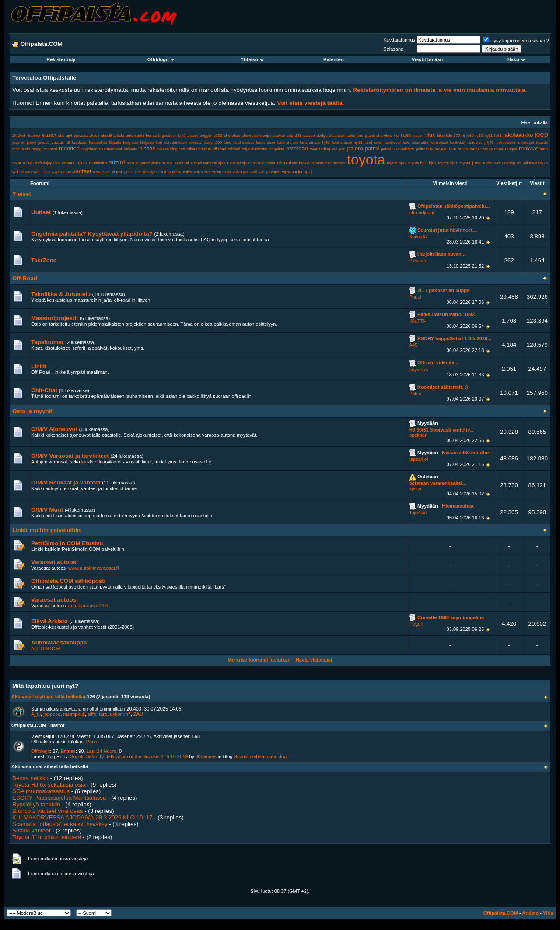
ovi (334, 149)
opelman (418, 435)
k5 (68, 142)
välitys (264, 172)
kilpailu (115, 142)
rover (16, 163)
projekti (441, 149)
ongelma (276, 149)
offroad (234, 149)
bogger (206, 135)
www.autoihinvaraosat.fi (93, 568)
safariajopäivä (47, 163)
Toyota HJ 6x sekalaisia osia (48, 784)
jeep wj (18, 142)
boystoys (418, 369)
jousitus (57, 142)
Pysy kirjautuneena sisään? (516, 40)
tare (103, 714)
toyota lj (466, 163)
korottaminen (175, 142)
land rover (374, 142)
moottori (69, 148)
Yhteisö (252, 59)
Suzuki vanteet (31, 830)
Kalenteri (333, 59)
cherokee (232, 135)
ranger (475, 149)
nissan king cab (171, 149)
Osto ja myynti (32, 411)
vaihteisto (41, 172)
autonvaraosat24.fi (88, 605)
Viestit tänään (427, 59)
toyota (366, 159)
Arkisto (530, 913)
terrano (338, 163)
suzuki (117, 162)
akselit (106, 135)
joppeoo (51, 714)
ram (452, 149)
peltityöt (407, 149)
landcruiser (265, 142)
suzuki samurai (175, 163)
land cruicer (243, 142)
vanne (65, 172)
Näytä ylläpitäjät (314, 659)
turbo (487, 163)
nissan (147, 148)
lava (406, 142)
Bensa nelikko (30, 778)
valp (55, 172)
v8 (519, 163)
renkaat (528, 148)
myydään (89, 149)
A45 (413, 345)
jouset (43, 142)
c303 (218, 135)
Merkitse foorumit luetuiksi (258, 659)
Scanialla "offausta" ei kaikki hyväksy (59, 824)
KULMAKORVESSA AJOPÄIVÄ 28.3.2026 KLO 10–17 (82, 817)
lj (484, 142)
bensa (151, 135)
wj (284, 172)
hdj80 (406, 135)
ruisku (28, 163)
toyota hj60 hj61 (422, 163)
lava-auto (420, 142)
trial (478, 163)
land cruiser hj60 (315, 142)
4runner (34, 135)
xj (305, 172)
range (463, 149)
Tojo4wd (418, 512)
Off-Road (24, 278)
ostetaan (297, 148)
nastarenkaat (110, 149)
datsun (309, 135)
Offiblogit (161, 59)
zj (310, 172)
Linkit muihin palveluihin (46, 530)
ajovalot (81, 135)
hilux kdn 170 (448, 135)
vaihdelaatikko (535, 163)
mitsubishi (21, 149)
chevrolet (250, 135)
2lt (14, 135)
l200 (218, 142)
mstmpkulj (74, 714)
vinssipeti (150, 172)
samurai (69, 163)
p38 (342, 149)
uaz (497, 163)
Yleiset (21, 194)
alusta (119, 135)
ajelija (415, 488)
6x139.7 (49, 135)
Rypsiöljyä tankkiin (36, 804)
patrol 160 (390, 149)
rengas (511, 149)
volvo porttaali (245, 172)
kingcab (147, 142)
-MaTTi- (417, 321)
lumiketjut (526, 142)
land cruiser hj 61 (347, 142)
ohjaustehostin (254, 149)
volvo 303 (202, 172)
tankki (304, 163)
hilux (429, 135)
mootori (50, 149)
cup (290, 135)
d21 (298, 135)
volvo (187, 172)
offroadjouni (421, 212)
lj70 (490, 142)
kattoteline (98, 142)
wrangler (295, 172)
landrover (393, 142)
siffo (92, 714)
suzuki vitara (264, 163)
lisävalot (474, 142)
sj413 (82, 163)
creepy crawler (272, 135)
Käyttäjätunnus (399, 39)
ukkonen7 (120, 714)
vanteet (82, 171)
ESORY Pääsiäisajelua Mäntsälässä (59, 797)
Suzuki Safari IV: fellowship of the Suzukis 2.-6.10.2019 (129, 756)
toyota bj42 (396, 163)
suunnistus (97, 163)
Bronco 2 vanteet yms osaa (47, 811)
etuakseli (337, 135)
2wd (21, 135)
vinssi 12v (132, 172)
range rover (493, 149)
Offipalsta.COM (500, 913)
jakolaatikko (518, 135)
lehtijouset (439, 142)
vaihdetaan (22, 172)
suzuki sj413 (241, 163)
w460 (276, 172)
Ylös (548, 913)
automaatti (135, 135)
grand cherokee (378, 135)
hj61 (498, 135)
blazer (192, 135)
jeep (541, 134)
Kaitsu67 (418, 236)
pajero (355, 148)
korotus (195, 142)
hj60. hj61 (484, 135)
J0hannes (206, 756)
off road (219, 149)
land (227, 142)
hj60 (470, 135)
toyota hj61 (448, 163)
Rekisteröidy (60, 59)
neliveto (130, 149)
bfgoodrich (167, 135)
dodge (321, 135)
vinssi (117, 172)
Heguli (416, 624)
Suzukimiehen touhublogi (261, 756)
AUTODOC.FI (46, 648)
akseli (94, 135)
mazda (542, 142)
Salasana (393, 49)
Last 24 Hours (101, 751)
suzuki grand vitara (143, 163)
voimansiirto (170, 172)
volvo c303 (221, 172)
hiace (417, 135)
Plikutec (417, 260)
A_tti (36, 714)
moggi (37, 149)
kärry (208, 142)
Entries (68, 751)
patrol (372, 148)
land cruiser (287, 142)
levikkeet (458, 142)
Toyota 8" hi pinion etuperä (46, 837)
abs (61, 135)
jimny (31, 142)
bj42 (182, 135)
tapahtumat (321, 163)
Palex (415, 393)
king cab (130, 142)
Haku (516, 59)
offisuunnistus (199, 149)
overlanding (320, 149)
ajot (69, 135)
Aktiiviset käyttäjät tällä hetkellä (47, 696)
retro (544, 149)
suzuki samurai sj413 (209, 163)
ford (360, 135)
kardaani (80, 142)
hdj (396, 135)
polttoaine (424, 149)
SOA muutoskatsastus (41, 791)
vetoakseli (101, 172)
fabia (350, 135)
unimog (508, 163)
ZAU (138, 714)
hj (463, 135)
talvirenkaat (287, 163)
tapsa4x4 (419, 459)
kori (159, 142)
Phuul (415, 297)
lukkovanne (505, 142)
